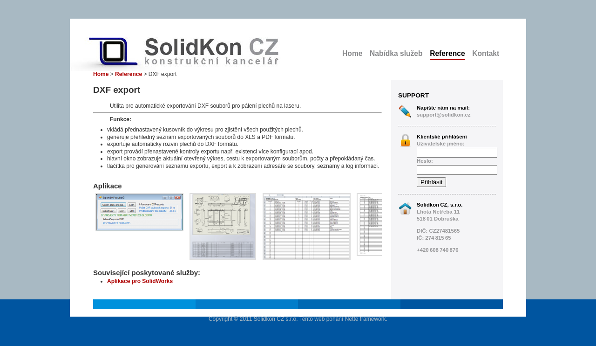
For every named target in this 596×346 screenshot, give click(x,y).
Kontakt (485, 53)
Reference (447, 53)
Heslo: (425, 161)
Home (352, 53)
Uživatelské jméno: (441, 143)
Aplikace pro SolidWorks (140, 281)
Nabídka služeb (396, 53)
